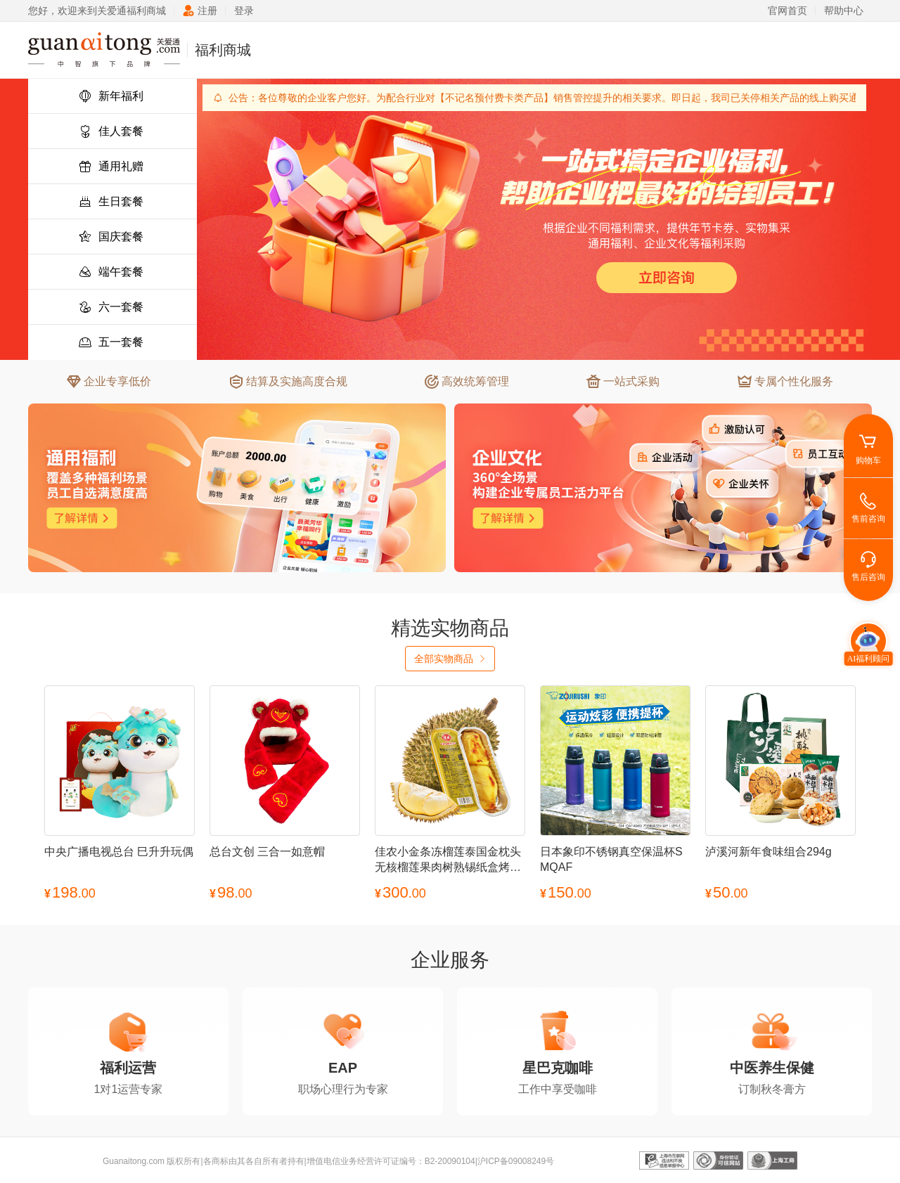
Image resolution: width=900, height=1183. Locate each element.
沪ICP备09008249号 (515, 1161)
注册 (200, 10)
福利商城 (223, 50)
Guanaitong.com (134, 1161)
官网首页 (787, 10)
